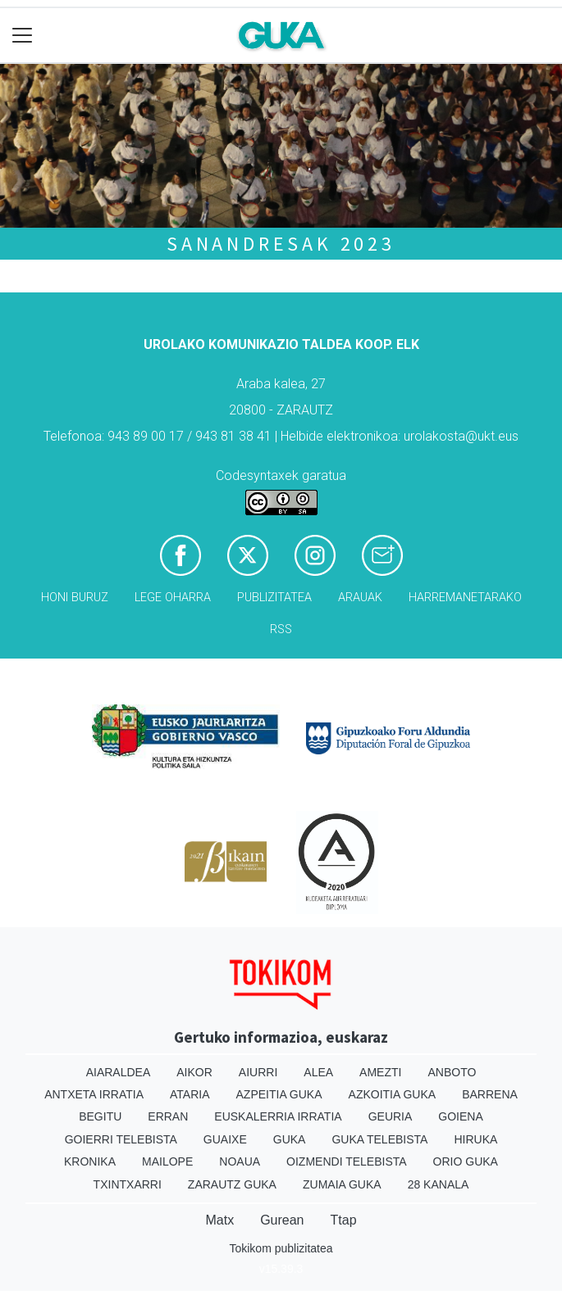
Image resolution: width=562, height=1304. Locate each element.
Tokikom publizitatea (280, 1248)
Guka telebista (379, 1139)
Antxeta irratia (94, 1094)
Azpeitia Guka (279, 1094)
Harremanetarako (465, 597)
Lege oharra (173, 597)
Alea (318, 1072)
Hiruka (475, 1139)
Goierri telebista (121, 1139)
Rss (281, 629)
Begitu (100, 1116)
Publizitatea (274, 597)
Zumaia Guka (342, 1184)
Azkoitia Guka (392, 1094)
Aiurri (258, 1072)
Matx (219, 1220)
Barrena (490, 1094)
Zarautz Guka (232, 1184)
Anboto (451, 1072)
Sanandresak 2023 (281, 243)
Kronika (90, 1161)
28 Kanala (438, 1184)
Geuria (390, 1116)
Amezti (380, 1072)
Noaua (239, 1161)
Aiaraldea (118, 1072)
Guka (289, 1139)
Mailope (167, 1161)
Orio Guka (465, 1161)
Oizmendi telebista (346, 1161)
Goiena (460, 1116)
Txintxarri (128, 1184)
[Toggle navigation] (22, 35)
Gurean (282, 1220)
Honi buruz (74, 597)
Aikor (194, 1072)
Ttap (344, 1220)
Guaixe (225, 1139)
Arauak (360, 597)
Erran (168, 1116)
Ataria (190, 1094)
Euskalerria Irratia (277, 1116)
